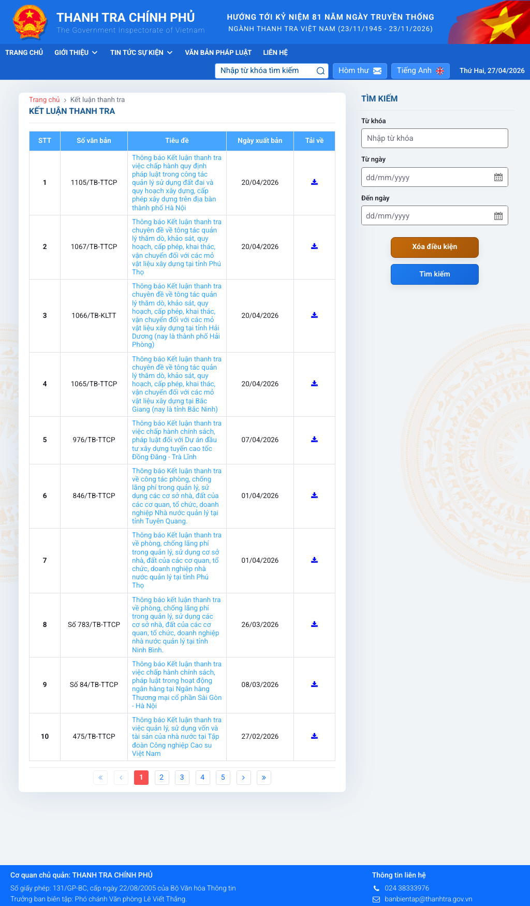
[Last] (264, 777)
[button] (360, 71)
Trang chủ (24, 53)
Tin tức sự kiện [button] (142, 53)
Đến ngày (375, 198)
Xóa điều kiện (435, 247)
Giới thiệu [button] (76, 53)
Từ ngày (373, 160)
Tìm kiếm (434, 274)
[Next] (244, 777)
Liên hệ (275, 53)
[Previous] (121, 777)
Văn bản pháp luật (218, 53)
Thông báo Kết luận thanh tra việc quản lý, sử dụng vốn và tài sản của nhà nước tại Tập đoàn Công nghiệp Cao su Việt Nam (177, 737)
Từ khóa (373, 121)
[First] (100, 777)
